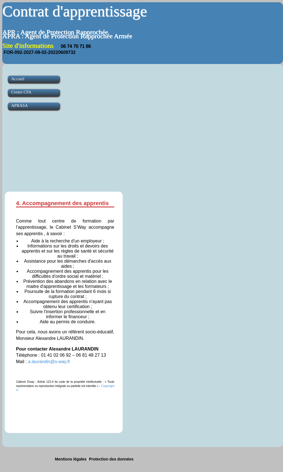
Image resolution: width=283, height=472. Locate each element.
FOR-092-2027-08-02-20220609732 (40, 52)
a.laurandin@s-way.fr (49, 361)
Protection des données (111, 459)
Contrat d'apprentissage (74, 11)
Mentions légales (71, 459)
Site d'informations (46, 45)
